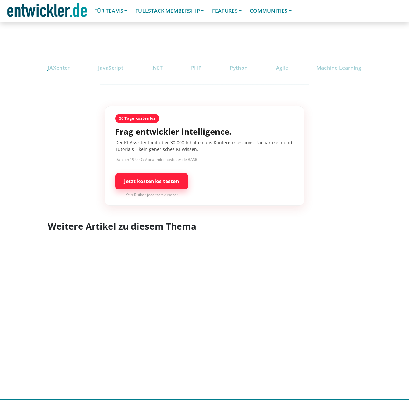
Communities (269, 10)
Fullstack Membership (167, 10)
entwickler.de (47, 12)
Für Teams (108, 10)
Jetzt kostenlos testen (151, 181)
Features (225, 10)
